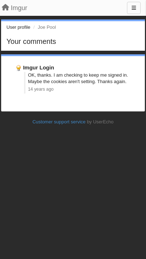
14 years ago (40, 89)
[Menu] (134, 8)
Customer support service (58, 121)
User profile (18, 27)
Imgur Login (38, 67)
